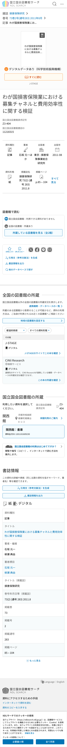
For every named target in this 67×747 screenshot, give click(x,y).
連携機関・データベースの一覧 (46, 306)
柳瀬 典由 (10, 572)
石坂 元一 (10, 567)
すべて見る (55, 180)
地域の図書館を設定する (42, 321)
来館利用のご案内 (52, 418)
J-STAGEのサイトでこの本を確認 (43, 353)
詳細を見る (29, 733)
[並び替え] (16, 330)
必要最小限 (18, 741)
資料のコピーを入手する (15, 707)
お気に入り (10, 250)
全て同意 (50, 741)
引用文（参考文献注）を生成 (21, 257)
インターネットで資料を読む (17, 702)
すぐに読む (33, 77)
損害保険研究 (17, 13)
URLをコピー (19, 250)
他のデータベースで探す (19, 269)
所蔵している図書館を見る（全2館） (33, 233)
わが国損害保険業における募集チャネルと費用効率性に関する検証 (33, 534)
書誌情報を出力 (14, 263)
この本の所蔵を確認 (50, 380)
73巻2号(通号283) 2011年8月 (25, 18)
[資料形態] (39, 330)
